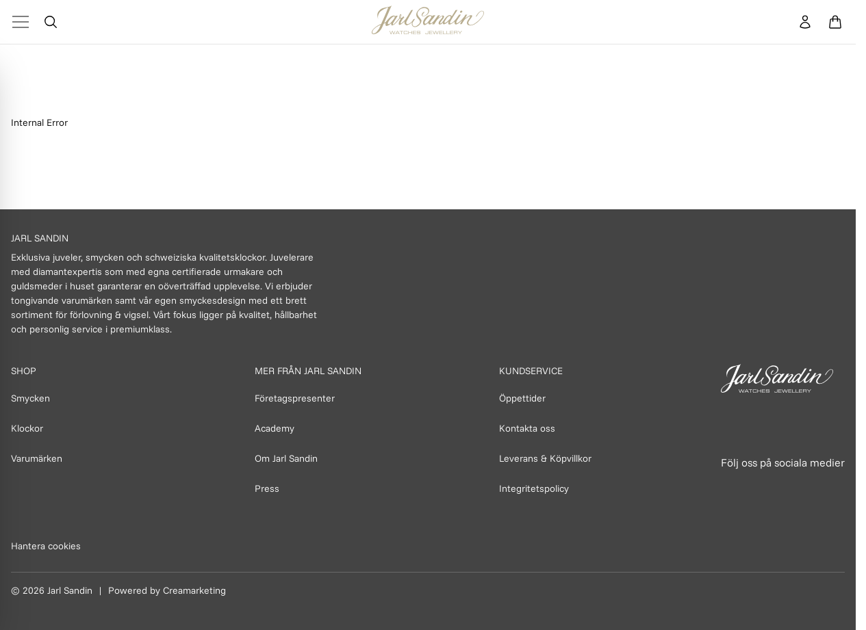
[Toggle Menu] (20, 22)
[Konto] (805, 22)
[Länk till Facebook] (732, 488)
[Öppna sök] (51, 22)
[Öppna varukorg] (835, 22)
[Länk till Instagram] (763, 488)
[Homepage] (427, 22)
